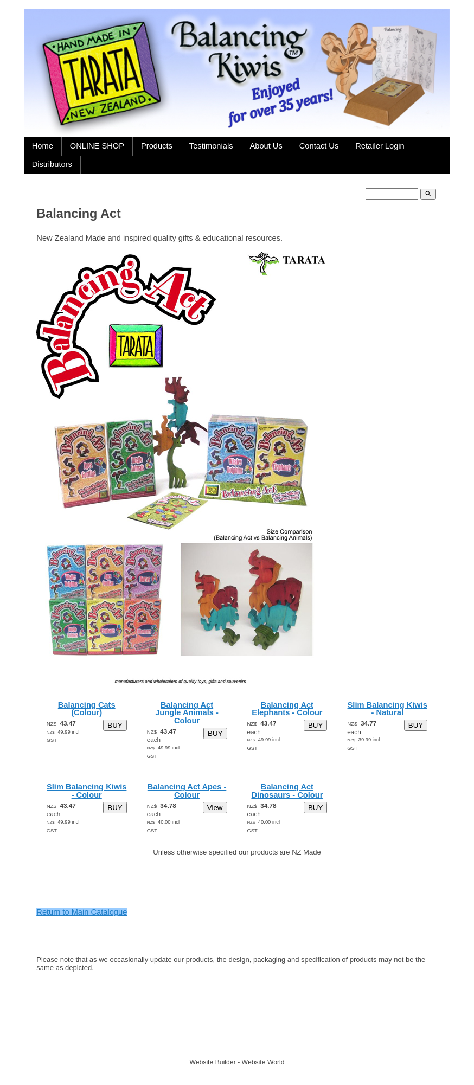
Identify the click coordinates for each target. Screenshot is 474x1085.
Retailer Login (379, 146)
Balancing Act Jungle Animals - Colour (187, 713)
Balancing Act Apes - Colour (187, 790)
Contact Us (319, 146)
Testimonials (211, 146)
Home (42, 146)
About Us (265, 146)
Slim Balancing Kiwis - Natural (387, 709)
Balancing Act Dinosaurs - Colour (287, 790)
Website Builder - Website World (236, 1062)
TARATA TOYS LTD (239, 1043)
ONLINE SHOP (97, 146)
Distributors (52, 164)
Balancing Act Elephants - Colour (287, 709)
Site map (287, 1043)
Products (156, 146)
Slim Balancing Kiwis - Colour (86, 790)
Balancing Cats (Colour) (87, 709)
